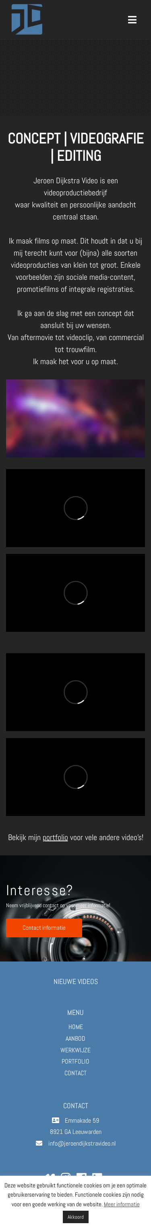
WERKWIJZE (75, 1050)
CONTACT (75, 1073)
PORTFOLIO (75, 1061)
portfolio (55, 837)
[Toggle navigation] (132, 20)
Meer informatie (122, 1204)
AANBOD (75, 1038)
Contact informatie (44, 927)
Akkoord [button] (76, 1217)
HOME (75, 1027)
